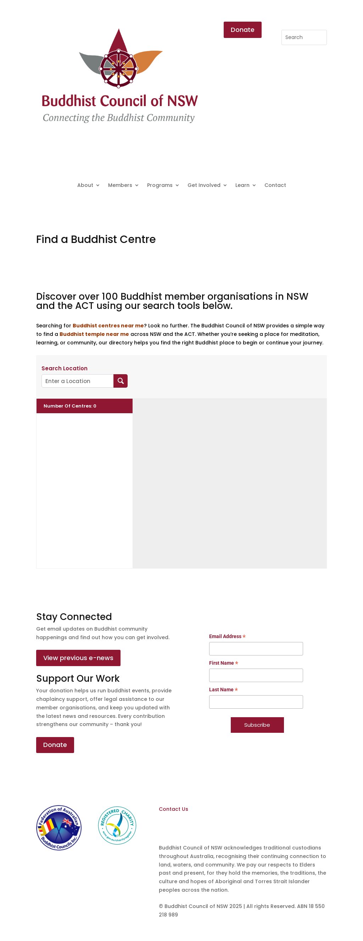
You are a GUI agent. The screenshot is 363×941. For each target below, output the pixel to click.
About (85, 186)
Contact (275, 186)
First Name (223, 664)
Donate (243, 29)
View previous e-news (78, 657)
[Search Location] (120, 381)
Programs (160, 186)
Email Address (227, 637)
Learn (242, 186)
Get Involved (204, 186)
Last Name (223, 690)
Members (120, 186)
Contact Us (173, 809)
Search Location (64, 368)
